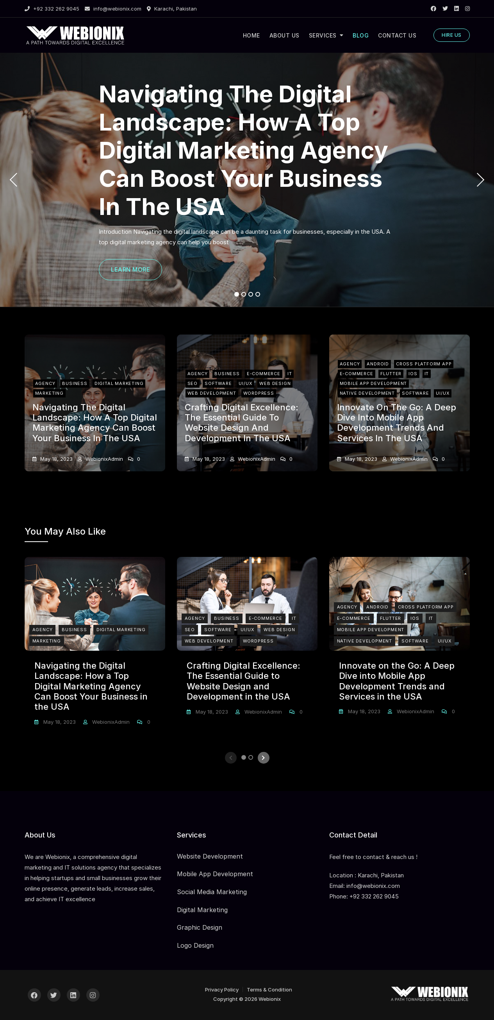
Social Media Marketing (212, 892)
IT (289, 373)
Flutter (391, 373)
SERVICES (323, 35)
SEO (192, 383)
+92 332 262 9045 (52, 8)
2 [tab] (243, 294)
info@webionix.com (113, 8)
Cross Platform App (423, 362)
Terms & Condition (269, 989)
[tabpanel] (247, 180)
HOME (251, 35)
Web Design (275, 383)
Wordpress (258, 393)
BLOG (361, 35)
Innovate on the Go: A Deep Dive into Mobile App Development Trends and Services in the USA (396, 422)
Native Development (367, 393)
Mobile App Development (373, 383)
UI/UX (245, 383)
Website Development (210, 856)
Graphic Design (199, 927)
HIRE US (452, 35)
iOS (412, 373)
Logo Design (195, 945)
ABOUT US (284, 35)
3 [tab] (251, 294)
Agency (45, 383)
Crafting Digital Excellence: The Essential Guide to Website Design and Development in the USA (241, 422)
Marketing (49, 393)
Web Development (211, 393)
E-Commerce (263, 373)
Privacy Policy (222, 989)
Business (74, 383)
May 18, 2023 (56, 459)
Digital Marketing (119, 383)
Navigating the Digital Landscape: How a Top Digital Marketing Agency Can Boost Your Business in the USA (243, 150)
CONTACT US (397, 35)
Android (378, 362)
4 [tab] (258, 294)
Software (218, 383)
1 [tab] (236, 294)
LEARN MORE (130, 269)
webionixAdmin (103, 459)
